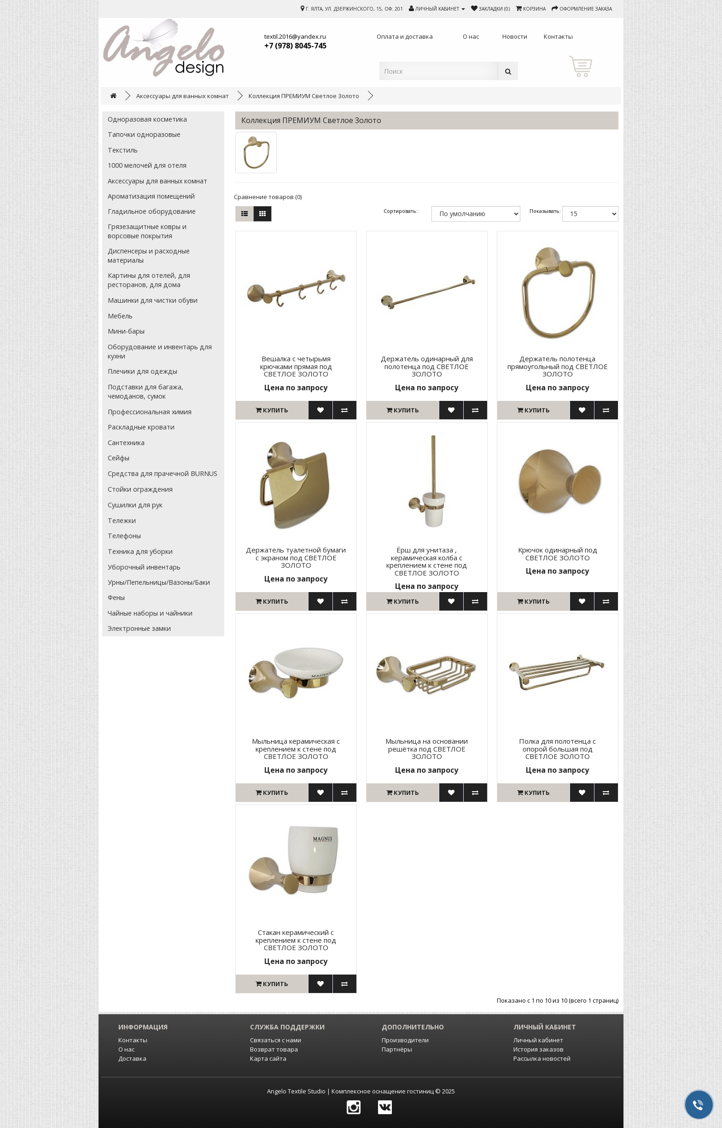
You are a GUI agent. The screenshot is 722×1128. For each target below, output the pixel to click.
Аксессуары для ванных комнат (182, 96)
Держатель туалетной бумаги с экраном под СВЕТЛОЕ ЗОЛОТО (296, 557)
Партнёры (397, 1049)
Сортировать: (401, 210)
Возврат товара (274, 1049)
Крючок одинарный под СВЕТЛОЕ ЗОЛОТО (557, 553)
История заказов (538, 1049)
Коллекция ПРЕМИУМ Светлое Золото (304, 96)
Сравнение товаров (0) (268, 197)
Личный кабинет (538, 1040)
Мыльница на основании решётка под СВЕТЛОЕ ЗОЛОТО (426, 748)
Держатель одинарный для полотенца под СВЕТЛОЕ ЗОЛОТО (427, 366)
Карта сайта (268, 1058)
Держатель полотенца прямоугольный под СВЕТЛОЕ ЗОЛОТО (557, 366)
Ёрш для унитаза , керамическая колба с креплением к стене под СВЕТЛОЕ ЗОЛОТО (426, 561)
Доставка (132, 1058)
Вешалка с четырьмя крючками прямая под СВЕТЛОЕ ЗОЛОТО (296, 366)
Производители (405, 1040)
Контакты (132, 1040)
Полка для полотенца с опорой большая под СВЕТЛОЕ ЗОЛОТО (557, 748)
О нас (126, 1049)
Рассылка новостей (542, 1058)
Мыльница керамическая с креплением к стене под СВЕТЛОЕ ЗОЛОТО (296, 748)
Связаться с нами (275, 1040)
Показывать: (541, 210)
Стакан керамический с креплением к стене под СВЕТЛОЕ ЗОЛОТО (296, 940)
